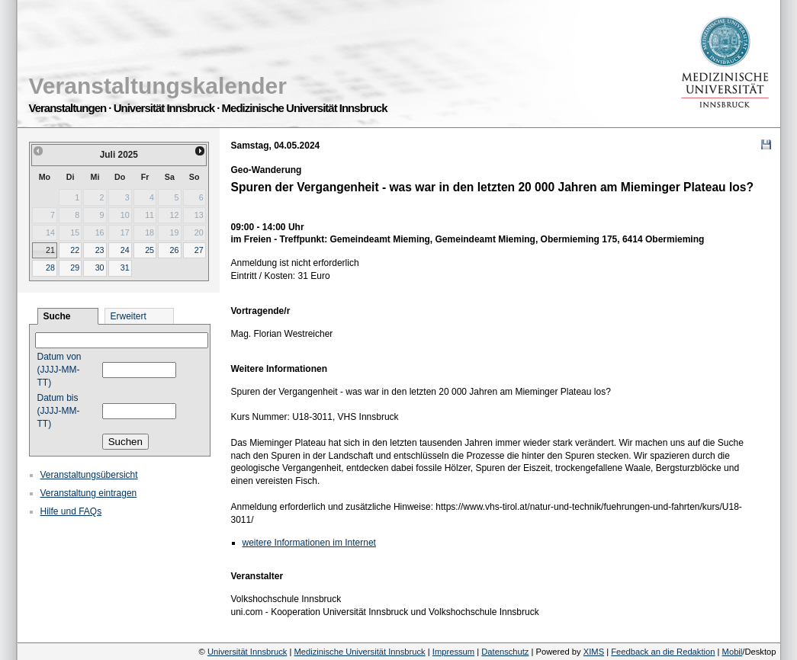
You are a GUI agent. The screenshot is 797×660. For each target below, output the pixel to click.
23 (99, 250)
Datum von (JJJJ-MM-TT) (59, 369)
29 (74, 267)
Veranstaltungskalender (158, 85)
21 (50, 250)
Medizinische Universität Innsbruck (359, 651)
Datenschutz (505, 651)
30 (99, 267)
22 (74, 250)
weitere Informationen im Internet (309, 542)
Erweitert (128, 316)
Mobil (732, 651)
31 (125, 267)
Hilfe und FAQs (71, 511)
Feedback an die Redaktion (663, 651)
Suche (57, 316)
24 (125, 250)
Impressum (453, 651)
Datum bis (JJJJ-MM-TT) (58, 410)
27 (199, 250)
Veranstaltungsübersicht (89, 474)
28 (50, 267)
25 (149, 250)
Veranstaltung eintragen (88, 493)
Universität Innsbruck (247, 651)
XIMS (593, 651)
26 (173, 250)
